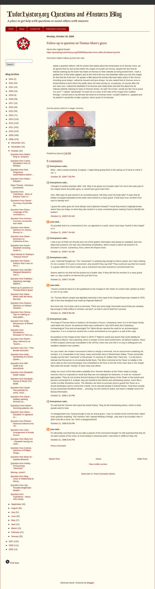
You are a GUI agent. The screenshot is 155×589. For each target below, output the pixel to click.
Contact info (35, 29)
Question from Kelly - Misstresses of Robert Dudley (22, 323)
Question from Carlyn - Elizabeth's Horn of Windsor (21, 163)
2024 (11, 79)
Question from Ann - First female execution (22, 349)
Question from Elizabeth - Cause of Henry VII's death (22, 381)
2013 (11, 119)
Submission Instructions (56, 29)
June (13, 516)
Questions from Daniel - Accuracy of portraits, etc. (21, 203)
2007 (11, 541)
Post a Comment (58, 446)
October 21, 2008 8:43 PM (63, 440)
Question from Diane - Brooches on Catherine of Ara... (21, 238)
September (16, 504)
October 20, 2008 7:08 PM (63, 176)
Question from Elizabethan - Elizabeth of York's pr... (22, 332)
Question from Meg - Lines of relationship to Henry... (22, 478)
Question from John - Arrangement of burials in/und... (22, 432)
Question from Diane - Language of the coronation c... (21, 212)
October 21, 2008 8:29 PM (63, 423)
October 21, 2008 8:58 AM (63, 313)
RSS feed (12, 563)
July (13, 512)
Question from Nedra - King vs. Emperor (21, 155)
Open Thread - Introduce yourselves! (22, 186)
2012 (11, 123)
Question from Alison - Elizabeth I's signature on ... (22, 414)
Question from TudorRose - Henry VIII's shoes (20, 496)
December (16, 143)
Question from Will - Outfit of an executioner (20, 365)
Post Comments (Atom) (104, 474)
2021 (11, 87)
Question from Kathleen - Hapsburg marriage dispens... (22, 281)
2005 (11, 549)
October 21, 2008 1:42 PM (63, 395)
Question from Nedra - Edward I (21, 180)
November (16, 147)
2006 (11, 545)
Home (10, 29)
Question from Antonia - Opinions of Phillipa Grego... (21, 450)
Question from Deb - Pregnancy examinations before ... (22, 172)
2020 (11, 91)
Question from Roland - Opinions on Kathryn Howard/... (21, 305)
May (13, 520)
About (21, 29)
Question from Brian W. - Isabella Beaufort (22, 458)
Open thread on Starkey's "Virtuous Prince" (22, 255)
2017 (11, 103)
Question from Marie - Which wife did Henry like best (21, 296)
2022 (11, 83)
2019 (11, 95)
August (14, 508)
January (15, 536)
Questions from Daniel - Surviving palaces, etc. (22, 406)
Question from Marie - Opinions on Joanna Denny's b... (21, 230)
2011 (11, 127)
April (13, 524)
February (15, 532)
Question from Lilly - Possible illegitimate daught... (21, 487)
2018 (11, 99)
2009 (11, 135)
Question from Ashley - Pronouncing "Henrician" (21, 465)
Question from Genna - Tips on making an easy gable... (21, 314)
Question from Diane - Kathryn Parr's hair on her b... (22, 263)
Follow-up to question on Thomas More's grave (22, 289)
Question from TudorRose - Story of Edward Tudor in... (21, 194)
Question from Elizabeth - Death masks (22, 373)
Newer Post (54, 459)
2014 (11, 115)
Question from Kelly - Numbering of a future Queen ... (22, 356)
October (15, 151)
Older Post (142, 459)
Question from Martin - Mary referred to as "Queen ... (21, 341)
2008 (11, 139)
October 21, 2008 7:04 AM (63, 232)
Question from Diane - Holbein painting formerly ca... (21, 399)
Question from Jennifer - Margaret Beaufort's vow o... (22, 272)
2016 (11, 107)
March (14, 528)
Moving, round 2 (18, 472)
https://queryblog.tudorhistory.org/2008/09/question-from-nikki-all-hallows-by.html (83, 52)
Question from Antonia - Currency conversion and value (21, 221)
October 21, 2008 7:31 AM (63, 251)
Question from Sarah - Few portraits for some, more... (21, 390)
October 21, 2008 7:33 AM (63, 279)
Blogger (90, 583)
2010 (11, 131)
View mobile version (98, 464)
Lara (52, 222)
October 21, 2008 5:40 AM (63, 216)
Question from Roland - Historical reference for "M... (22, 423)
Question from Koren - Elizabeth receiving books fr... (21, 248)
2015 (11, 111)
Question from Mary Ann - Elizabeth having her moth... (22, 441)
